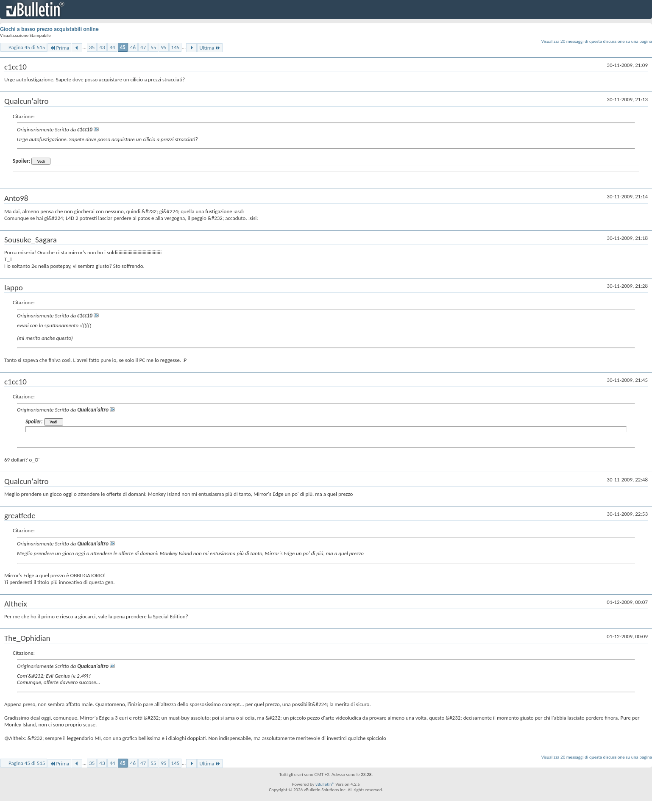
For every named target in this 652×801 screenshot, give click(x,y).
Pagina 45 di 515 (26, 47)
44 (112, 47)
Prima (59, 47)
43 (102, 47)
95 (163, 47)
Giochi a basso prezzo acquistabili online (49, 29)
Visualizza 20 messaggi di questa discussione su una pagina (596, 41)
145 (175, 47)
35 (92, 47)
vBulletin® (324, 784)
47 (143, 47)
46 (133, 47)
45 (122, 47)
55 (153, 47)
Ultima (209, 47)
